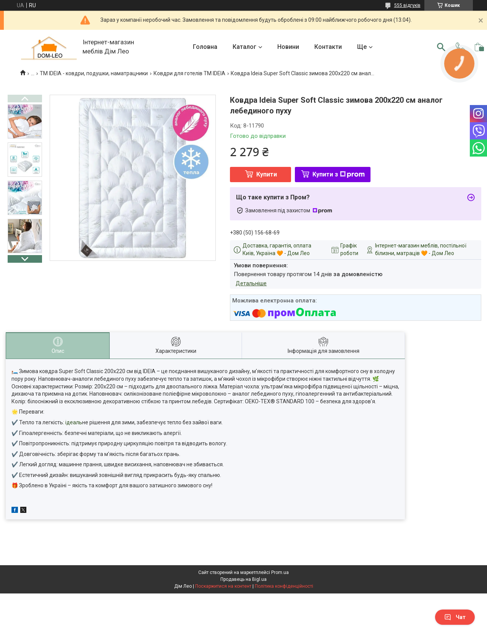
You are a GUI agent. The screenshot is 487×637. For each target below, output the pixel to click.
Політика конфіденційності (284, 586)
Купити (266, 174)
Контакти (328, 46)
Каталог (244, 46)
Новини (288, 46)
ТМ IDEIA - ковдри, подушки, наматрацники (94, 73)
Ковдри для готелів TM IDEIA (189, 73)
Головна (205, 46)
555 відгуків (407, 5)
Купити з (338, 174)
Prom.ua (280, 572)
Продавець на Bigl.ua (243, 579)
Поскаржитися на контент (223, 586)
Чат (455, 617)
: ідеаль (72, 422)
